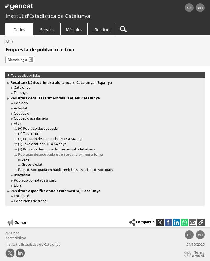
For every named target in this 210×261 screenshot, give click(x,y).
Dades (19, 29)
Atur (9, 41)
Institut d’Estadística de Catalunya (47, 16)
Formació (21, 195)
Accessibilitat (15, 237)
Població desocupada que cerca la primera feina (60, 154)
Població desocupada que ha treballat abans (59, 149)
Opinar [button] (17, 222)
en (200, 7)
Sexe (25, 159)
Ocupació (21, 113)
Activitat (20, 108)
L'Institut (101, 29)
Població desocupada (40, 128)
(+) (20, 128)
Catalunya (22, 87)
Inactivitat (22, 175)
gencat (45, 8)
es (189, 7)
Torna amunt (198, 254)
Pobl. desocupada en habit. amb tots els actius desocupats (65, 169)
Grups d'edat (32, 164)
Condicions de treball (31, 200)
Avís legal (12, 232)
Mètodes (74, 29)
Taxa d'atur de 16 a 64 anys (44, 143)
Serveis (47, 29)
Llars (18, 185)
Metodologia (17, 59)
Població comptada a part (35, 180)
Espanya (21, 92)
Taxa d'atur (32, 133)
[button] (201, 222)
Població (21, 102)
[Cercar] (149, 29)
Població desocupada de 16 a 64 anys (53, 138)
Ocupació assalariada (31, 118)
